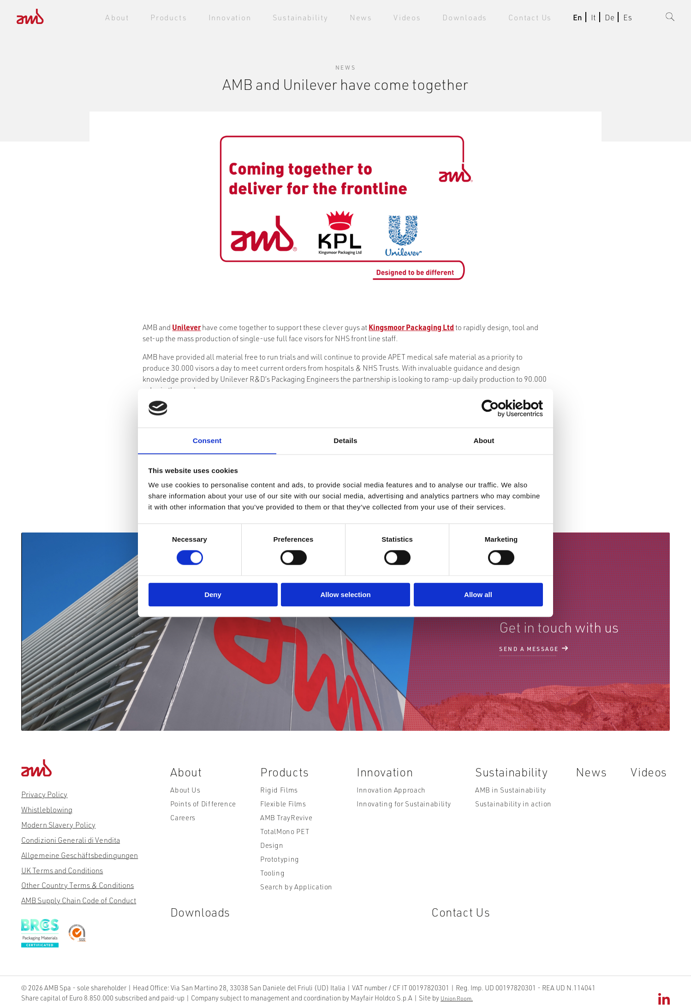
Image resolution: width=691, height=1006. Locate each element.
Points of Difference (201, 807)
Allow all (478, 594)
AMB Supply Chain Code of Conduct (78, 896)
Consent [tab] (207, 440)
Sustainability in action (512, 807)
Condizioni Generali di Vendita (70, 837)
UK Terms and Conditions (61, 867)
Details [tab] (345, 440)
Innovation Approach (391, 793)
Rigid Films (279, 793)
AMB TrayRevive (286, 821)
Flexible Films (283, 807)
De (605, 19)
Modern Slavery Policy (58, 822)
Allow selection (345, 594)
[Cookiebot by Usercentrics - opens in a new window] (502, 408)
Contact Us (528, 19)
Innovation (257, 19)
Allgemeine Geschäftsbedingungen (79, 852)
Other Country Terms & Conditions (76, 882)
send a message (529, 648)
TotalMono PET (285, 835)
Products (203, 19)
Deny (212, 594)
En (573, 19)
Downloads (469, 19)
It (588, 19)
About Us (184, 793)
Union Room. (383, 991)
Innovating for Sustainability (403, 807)
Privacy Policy (44, 792)
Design (272, 850)
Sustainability (320, 19)
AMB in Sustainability (509, 793)
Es (623, 19)
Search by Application (295, 892)
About (156, 19)
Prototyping (280, 864)
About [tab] (484, 440)
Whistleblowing (46, 807)
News (374, 19)
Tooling (273, 878)
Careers (182, 821)
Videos (417, 19)
